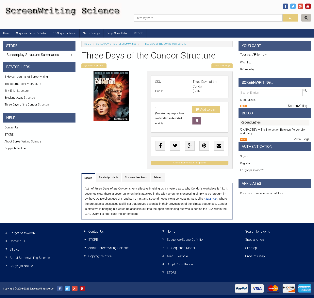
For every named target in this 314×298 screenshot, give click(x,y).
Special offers (255, 239)
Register (245, 163)
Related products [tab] (108, 177)
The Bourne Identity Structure (23, 84)
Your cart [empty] (254, 54)
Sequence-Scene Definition (31, 33)
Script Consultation (117, 33)
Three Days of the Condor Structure (27, 104)
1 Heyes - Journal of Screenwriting (26, 76)
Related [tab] (158, 177)
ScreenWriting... (298, 106)
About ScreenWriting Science (23, 141)
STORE (138, 33)
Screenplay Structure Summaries (116, 44)
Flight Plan (210, 198)
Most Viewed (248, 100)
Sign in (244, 156)
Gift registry (247, 69)
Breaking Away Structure (20, 97)
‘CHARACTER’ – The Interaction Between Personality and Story (273, 131)
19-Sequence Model (64, 33)
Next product (222, 65)
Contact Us (12, 127)
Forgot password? (252, 170)
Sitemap (251, 248)
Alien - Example (92, 33)
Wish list (245, 62)
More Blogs (301, 139)
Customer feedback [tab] (136, 177)
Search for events (257, 231)
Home (6, 33)
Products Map (255, 256)
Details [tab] (88, 177)
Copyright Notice (15, 148)
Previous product (94, 65)
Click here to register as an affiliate (261, 193)
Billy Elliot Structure (16, 90)
